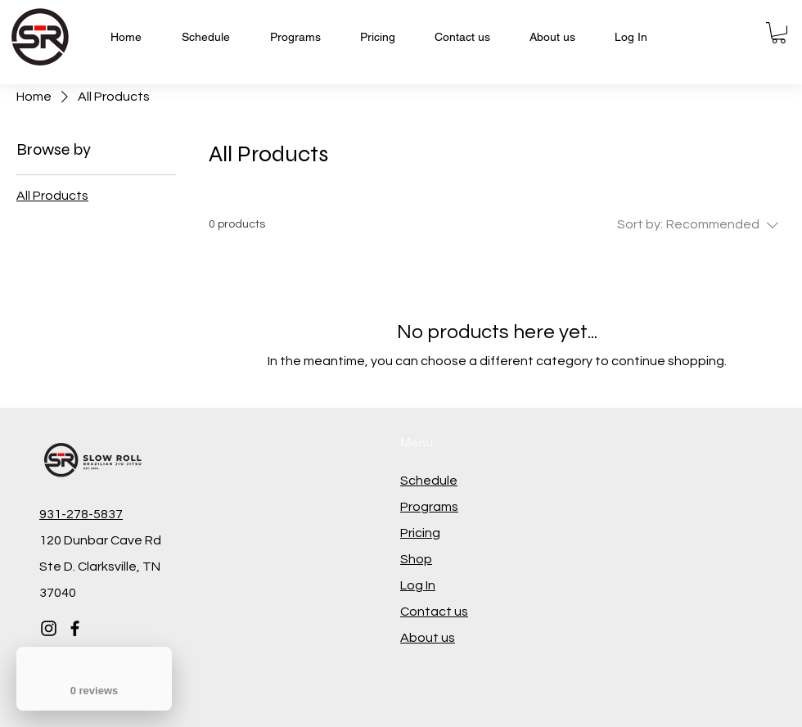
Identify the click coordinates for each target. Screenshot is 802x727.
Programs (429, 506)
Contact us (434, 611)
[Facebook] (75, 628)
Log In (417, 585)
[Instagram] (48, 628)
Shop (416, 559)
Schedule (428, 480)
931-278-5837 (81, 514)
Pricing (420, 533)
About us (427, 637)
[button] (778, 32)
